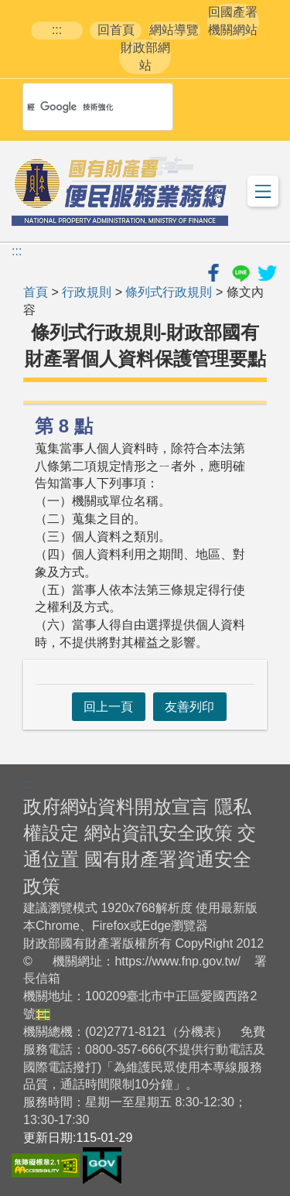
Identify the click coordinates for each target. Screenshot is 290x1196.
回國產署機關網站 (233, 20)
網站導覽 (174, 29)
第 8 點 (64, 425)
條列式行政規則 (168, 292)
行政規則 (86, 292)
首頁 (35, 292)
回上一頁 (108, 706)
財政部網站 (145, 56)
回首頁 (116, 29)
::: (57, 29)
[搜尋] (77, 106)
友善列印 (189, 706)
